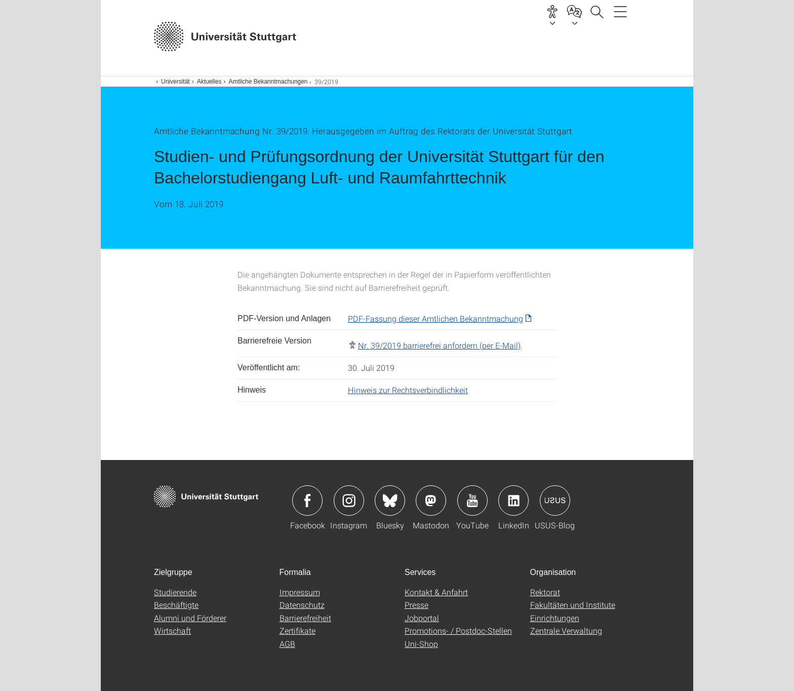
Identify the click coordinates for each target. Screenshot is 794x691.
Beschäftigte (176, 604)
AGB (287, 643)
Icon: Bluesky (390, 500)
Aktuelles (209, 81)
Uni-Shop (421, 643)
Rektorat (545, 592)
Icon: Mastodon (431, 500)
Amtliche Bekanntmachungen (267, 81)
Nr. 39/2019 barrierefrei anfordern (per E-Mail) (439, 345)
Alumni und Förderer (190, 617)
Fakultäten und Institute (572, 604)
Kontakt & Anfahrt (436, 592)
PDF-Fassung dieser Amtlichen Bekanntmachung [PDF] (435, 318)
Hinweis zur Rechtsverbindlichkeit (408, 390)
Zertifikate (297, 630)
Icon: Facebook (307, 500)
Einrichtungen (554, 617)
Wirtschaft (172, 630)
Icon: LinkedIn (513, 500)
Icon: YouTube (472, 500)
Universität (175, 81)
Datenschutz (302, 604)
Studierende (175, 592)
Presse (416, 604)
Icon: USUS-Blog (555, 500)
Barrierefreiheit (305, 617)
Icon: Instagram (349, 500)
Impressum (300, 592)
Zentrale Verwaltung (566, 630)
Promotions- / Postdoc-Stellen (458, 630)
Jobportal (422, 617)
